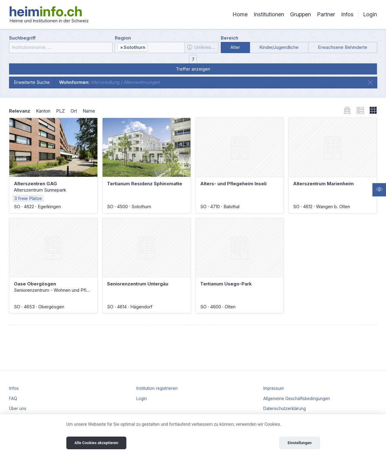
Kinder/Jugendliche (279, 47)
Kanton (43, 111)
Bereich (229, 38)
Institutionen (269, 14)
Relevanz (19, 111)
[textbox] (165, 48)
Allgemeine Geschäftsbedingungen (296, 398)
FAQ (13, 398)
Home (240, 14)
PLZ (60, 111)
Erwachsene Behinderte (342, 47)
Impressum (273, 388)
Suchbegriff (22, 38)
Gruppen (300, 14)
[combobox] (150, 47)
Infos (347, 14)
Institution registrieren (157, 388)
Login (370, 14)
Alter (235, 47)
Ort (74, 111)
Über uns (17, 408)
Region (123, 38)
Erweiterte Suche (32, 82)
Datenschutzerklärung (284, 408)
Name (89, 111)
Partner (326, 14)
